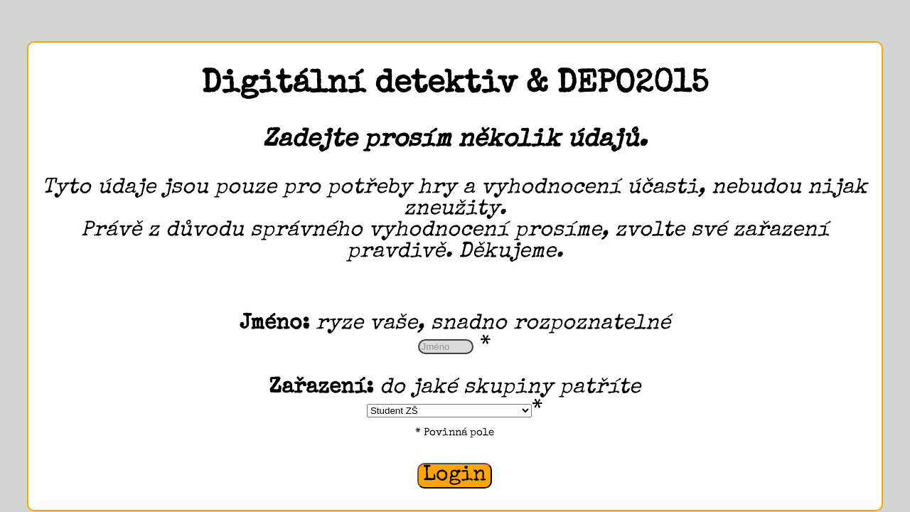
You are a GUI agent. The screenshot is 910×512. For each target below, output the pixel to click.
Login (454, 475)
